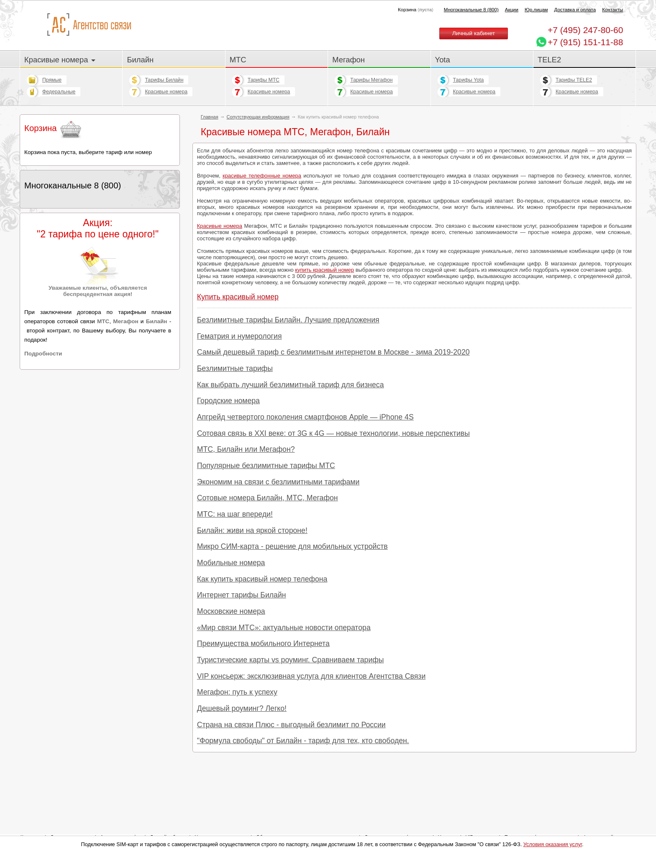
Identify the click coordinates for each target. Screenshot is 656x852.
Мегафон (348, 59)
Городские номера (228, 400)
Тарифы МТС (263, 80)
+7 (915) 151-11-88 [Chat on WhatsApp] (585, 42)
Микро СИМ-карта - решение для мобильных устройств (292, 546)
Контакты (612, 9)
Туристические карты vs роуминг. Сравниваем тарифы (290, 660)
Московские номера (231, 611)
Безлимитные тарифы (235, 368)
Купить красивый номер (238, 297)
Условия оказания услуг (552, 844)
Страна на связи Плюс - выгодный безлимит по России (291, 725)
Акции (511, 9)
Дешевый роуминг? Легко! (242, 708)
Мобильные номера (231, 563)
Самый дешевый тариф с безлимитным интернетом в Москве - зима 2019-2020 (333, 352)
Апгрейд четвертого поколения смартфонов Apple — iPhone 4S (305, 417)
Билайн (140, 59)
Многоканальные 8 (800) (471, 9)
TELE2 (549, 59)
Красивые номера (59, 59)
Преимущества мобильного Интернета (263, 643)
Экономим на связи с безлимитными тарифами (278, 482)
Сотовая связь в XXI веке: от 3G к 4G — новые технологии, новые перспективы (333, 433)
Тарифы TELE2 (574, 80)
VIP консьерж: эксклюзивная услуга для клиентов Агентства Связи (311, 676)
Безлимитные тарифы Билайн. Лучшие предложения (288, 320)
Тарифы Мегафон (371, 80)
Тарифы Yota (468, 80)
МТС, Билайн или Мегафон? (246, 449)
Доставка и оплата (575, 9)
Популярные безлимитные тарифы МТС (266, 465)
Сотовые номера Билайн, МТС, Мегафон (267, 498)
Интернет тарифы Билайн (241, 595)
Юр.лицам (536, 9)
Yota (442, 59)
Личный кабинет (473, 33)
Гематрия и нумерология (239, 336)
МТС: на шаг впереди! (235, 514)
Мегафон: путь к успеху (237, 692)
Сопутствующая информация (258, 116)
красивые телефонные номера (262, 175)
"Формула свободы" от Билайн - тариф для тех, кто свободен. (303, 740)
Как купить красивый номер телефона (262, 579)
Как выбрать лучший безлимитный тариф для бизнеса (290, 385)
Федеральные (58, 92)
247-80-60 (585, 30)
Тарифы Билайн (164, 80)
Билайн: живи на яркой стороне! (252, 530)
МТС (238, 59)
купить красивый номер (324, 270)
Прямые (52, 80)
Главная (209, 116)
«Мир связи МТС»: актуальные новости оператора (284, 627)
